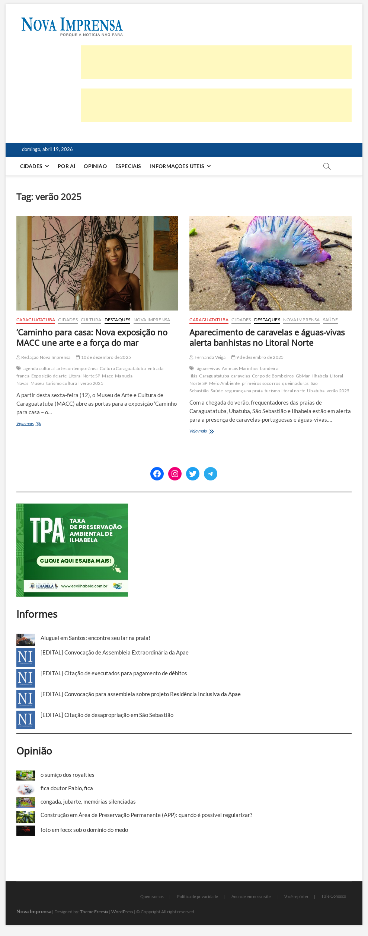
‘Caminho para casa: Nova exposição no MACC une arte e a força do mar (91, 337)
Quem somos (152, 896)
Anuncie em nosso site (251, 896)
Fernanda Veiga (207, 357)
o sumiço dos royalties (68, 774)
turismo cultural (62, 383)
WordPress (122, 911)
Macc (107, 376)
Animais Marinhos (240, 368)
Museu (37, 383)
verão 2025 (91, 383)
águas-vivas (208, 368)
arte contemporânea (77, 368)
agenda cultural (39, 368)
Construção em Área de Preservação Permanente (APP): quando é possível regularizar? (146, 814)
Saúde (330, 319)
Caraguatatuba (35, 319)
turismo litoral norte (285, 390)
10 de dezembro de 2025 (103, 357)
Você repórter (296, 896)
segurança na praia (244, 390)
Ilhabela (320, 376)
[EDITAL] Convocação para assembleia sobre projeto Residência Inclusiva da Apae (141, 694)
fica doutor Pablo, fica (67, 788)
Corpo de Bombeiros (273, 376)
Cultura (91, 319)
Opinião (95, 166)
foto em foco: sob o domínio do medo (84, 829)
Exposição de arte (49, 376)
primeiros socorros (261, 383)
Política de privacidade (197, 896)
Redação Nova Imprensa (43, 357)
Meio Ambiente (224, 383)
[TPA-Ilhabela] (72, 507)
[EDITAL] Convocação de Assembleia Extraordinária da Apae (115, 652)
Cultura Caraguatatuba (123, 368)
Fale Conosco (334, 896)
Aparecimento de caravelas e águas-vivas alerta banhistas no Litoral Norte (267, 337)
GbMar (303, 376)
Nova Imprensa (152, 319)
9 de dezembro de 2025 (257, 357)
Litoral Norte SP (84, 376)
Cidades (31, 166)
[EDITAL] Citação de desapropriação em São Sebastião (107, 714)
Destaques (118, 319)
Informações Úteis (177, 166)
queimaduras (295, 383)
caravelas (240, 376)
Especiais (128, 166)
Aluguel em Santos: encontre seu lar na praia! (95, 637)
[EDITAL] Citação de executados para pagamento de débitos (114, 673)
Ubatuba (315, 390)
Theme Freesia (94, 911)
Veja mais (34, 424)
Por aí (66, 166)
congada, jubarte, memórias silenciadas (88, 801)
